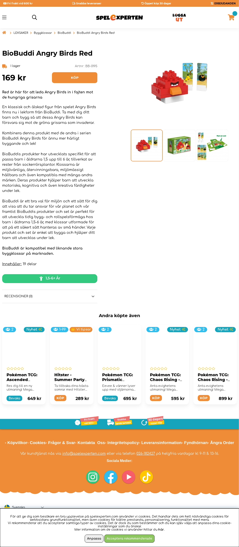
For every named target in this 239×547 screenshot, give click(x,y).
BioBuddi (64, 32)
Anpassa (94, 538)
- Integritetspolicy (122, 442)
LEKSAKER (21, 32)
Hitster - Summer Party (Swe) (69, 380)
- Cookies (36, 442)
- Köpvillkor (16, 442)
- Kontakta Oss (90, 442)
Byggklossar (43, 32)
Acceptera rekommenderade (129, 538)
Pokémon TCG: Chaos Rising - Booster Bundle (166, 380)
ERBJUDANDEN (225, 3)
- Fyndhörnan (195, 442)
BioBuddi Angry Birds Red (96, 32)
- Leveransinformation (160, 442)
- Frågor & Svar (60, 442)
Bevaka (14, 398)
